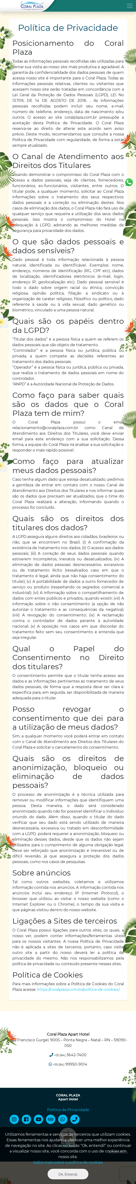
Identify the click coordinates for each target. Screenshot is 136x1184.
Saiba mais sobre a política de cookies (68, 1162)
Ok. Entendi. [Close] (68, 1174)
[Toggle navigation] (68, 5)
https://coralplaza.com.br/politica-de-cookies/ (78, 989)
